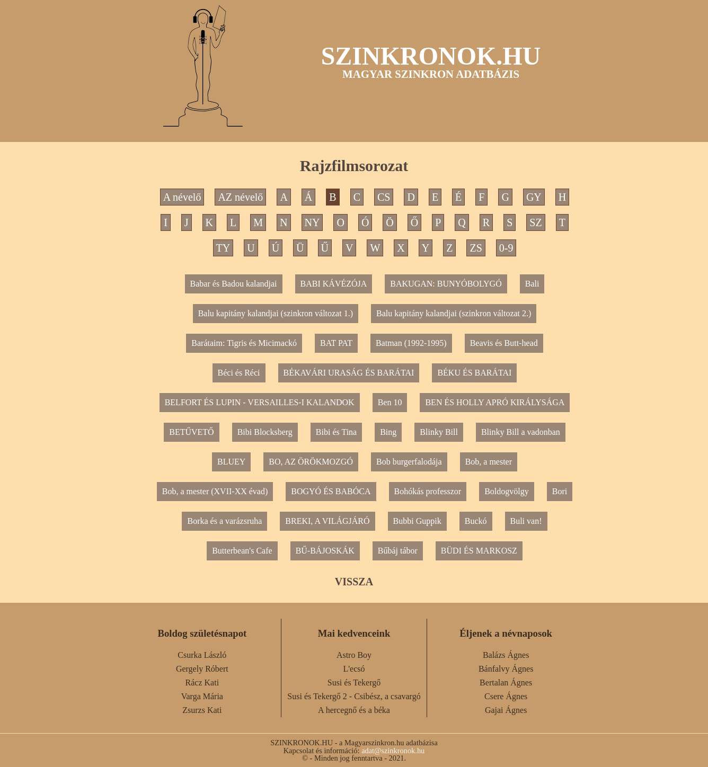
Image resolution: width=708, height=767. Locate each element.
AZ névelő (240, 197)
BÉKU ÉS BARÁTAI (474, 372)
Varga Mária (202, 696)
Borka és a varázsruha (224, 520)
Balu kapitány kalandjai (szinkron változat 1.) (275, 313)
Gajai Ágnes (506, 710)
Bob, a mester (488, 461)
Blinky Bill (439, 431)
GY (534, 197)
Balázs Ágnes (506, 654)
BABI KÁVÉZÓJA (333, 283)
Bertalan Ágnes (506, 682)
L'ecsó (354, 668)
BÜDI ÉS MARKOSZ (479, 550)
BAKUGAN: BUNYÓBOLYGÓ (445, 283)
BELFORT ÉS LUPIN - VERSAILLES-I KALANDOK (260, 402)
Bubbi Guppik (417, 520)
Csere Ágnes (505, 696)
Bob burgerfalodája (409, 461)
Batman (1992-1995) (411, 342)
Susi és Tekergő (354, 682)
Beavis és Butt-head (504, 342)
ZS (476, 248)
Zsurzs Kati (202, 710)
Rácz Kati (202, 682)
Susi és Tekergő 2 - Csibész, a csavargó (353, 696)
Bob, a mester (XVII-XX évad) (215, 491)
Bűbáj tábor (398, 550)
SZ (535, 222)
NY (312, 222)
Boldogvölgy (506, 491)
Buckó (476, 520)
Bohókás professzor (428, 491)
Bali (532, 283)
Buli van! (526, 520)
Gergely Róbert (202, 668)
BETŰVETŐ (191, 431)
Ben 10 (390, 402)
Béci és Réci (239, 372)
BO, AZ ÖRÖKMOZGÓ (311, 461)
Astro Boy (354, 654)
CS (383, 197)
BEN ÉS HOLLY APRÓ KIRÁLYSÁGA (494, 402)
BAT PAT (336, 342)
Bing (388, 431)
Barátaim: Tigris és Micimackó (244, 342)
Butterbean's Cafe (242, 550)
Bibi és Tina (336, 431)
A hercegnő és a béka (354, 710)
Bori (559, 491)
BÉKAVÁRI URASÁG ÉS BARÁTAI (349, 372)
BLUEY (231, 461)
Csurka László (202, 654)
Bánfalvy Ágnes (506, 668)
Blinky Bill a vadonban (520, 431)
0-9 (506, 248)
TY (223, 248)
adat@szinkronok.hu (392, 750)
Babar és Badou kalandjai (233, 283)
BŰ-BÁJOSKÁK (325, 550)
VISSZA (354, 581)
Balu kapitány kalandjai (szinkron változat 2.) (453, 313)
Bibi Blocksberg (265, 431)
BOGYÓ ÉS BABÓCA (330, 491)
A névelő (182, 197)
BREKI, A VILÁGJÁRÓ (327, 520)
